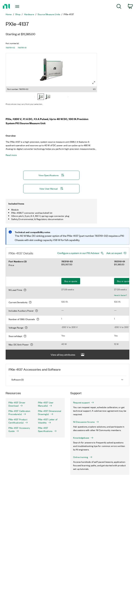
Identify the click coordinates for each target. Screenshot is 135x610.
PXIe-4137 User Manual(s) (45, 404)
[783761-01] (48, 97)
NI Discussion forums (86, 421)
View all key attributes (67, 355)
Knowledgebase (83, 437)
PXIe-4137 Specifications (47, 429)
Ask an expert (114, 253)
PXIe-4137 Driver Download (16, 404)
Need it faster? (120, 295)
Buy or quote (70, 281)
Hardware (29, 14)
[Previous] (34, 97)
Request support (83, 402)
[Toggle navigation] (21, 7)
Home (9, 14)
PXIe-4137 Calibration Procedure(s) (19, 412)
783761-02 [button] (10, 47)
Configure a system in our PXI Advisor (78, 253)
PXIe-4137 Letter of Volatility (47, 421)
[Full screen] (93, 82)
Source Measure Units (49, 14)
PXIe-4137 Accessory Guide (19, 429)
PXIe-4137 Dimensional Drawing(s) (49, 412)
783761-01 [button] (22, 47)
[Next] (67, 97)
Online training (82, 457)
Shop (18, 14)
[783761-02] (41, 97)
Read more (11, 155)
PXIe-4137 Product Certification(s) (18, 421)
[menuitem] (119, 7)
